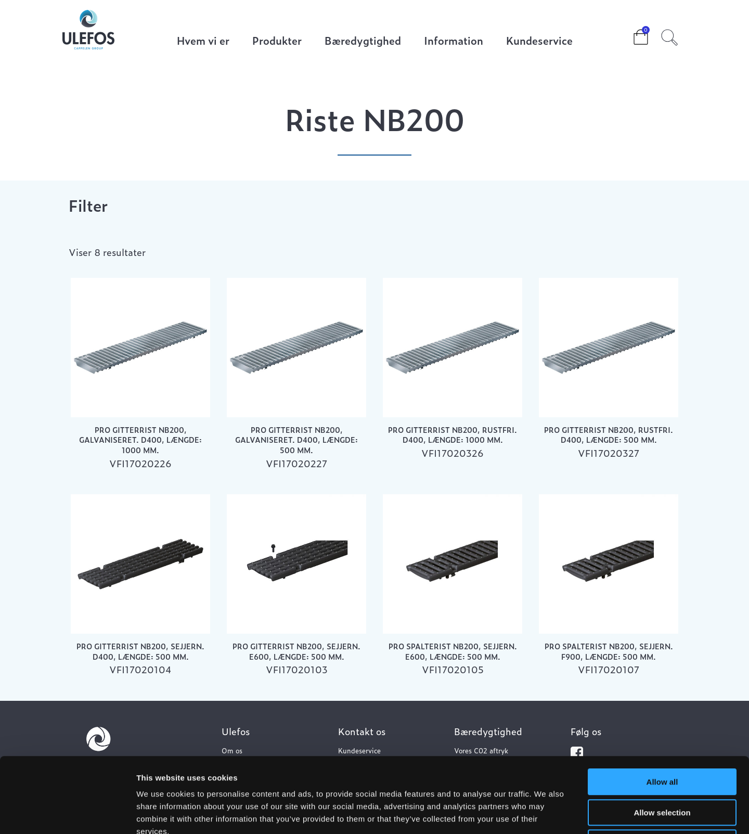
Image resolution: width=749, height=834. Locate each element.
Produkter (277, 41)
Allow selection (662, 737)
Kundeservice (539, 41)
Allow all (662, 706)
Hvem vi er (203, 41)
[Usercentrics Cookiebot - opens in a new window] (67, 814)
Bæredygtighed (363, 41)
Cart (632, 34)
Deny (662, 767)
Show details (546, 813)
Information (453, 41)
